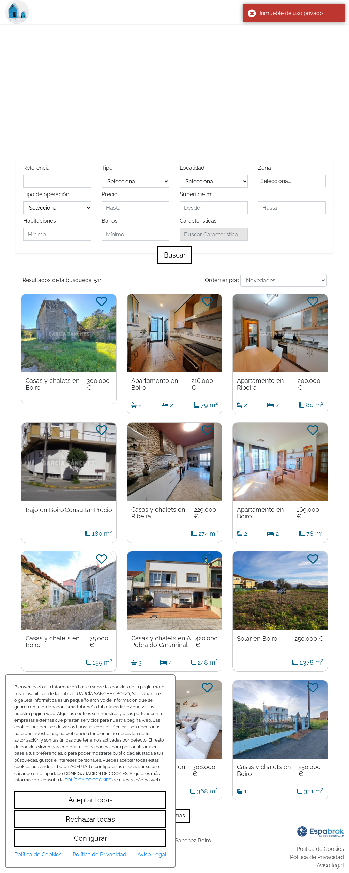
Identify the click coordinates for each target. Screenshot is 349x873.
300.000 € (98, 384)
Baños (110, 221)
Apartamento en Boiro (154, 384)
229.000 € (205, 513)
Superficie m (196, 194)
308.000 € (203, 770)
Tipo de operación (46, 194)
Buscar (175, 255)
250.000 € (308, 638)
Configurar (90, 838)
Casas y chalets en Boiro (53, 384)
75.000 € (98, 642)
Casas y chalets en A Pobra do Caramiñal (161, 642)
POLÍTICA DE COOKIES (88, 779)
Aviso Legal (151, 854)
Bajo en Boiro (45, 509)
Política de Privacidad (317, 857)
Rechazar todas (90, 819)
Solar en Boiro (257, 638)
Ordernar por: (222, 280)
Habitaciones (39, 221)
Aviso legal (330, 865)
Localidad (192, 168)
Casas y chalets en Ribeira (158, 513)
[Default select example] (283, 280)
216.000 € (202, 384)
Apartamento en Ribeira (260, 384)
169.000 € (308, 513)
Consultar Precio (88, 509)
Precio (110, 194)
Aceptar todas (90, 800)
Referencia (36, 168)
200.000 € (309, 384)
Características (198, 221)
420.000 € (206, 642)
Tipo (107, 168)
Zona (264, 168)
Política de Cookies (320, 849)
